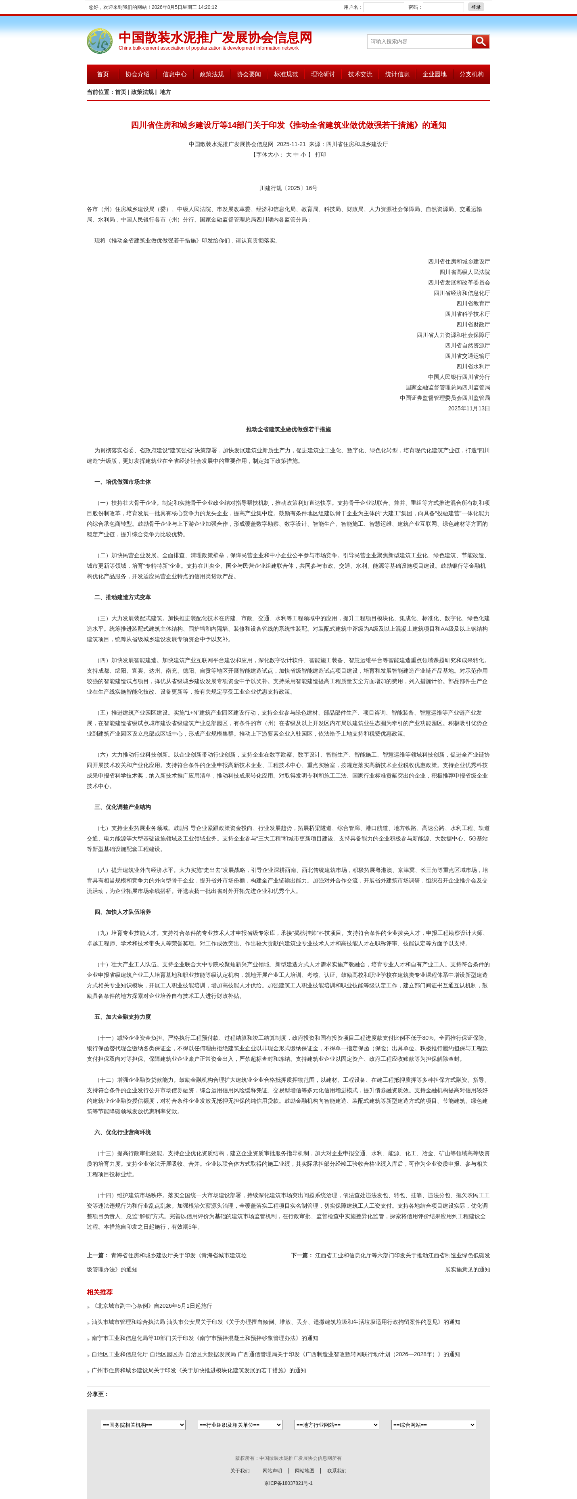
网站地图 (304, 1471)
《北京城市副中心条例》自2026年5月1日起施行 (152, 1305)
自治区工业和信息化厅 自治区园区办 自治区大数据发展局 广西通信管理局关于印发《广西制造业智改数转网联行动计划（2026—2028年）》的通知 (276, 1354)
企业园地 (434, 74)
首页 (103, 74)
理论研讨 (323, 74)
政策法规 (212, 74)
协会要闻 (249, 74)
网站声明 (272, 1471)
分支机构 (472, 74)
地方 (165, 92)
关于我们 (240, 1471)
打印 (320, 154)
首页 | (123, 92)
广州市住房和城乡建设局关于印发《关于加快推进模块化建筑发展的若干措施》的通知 (199, 1370)
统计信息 (397, 74)
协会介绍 (137, 74)
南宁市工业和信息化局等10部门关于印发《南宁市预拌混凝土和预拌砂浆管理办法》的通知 (205, 1338)
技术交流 (360, 74)
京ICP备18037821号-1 (288, 1483)
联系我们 (337, 1471)
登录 (476, 7)
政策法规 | (145, 92)
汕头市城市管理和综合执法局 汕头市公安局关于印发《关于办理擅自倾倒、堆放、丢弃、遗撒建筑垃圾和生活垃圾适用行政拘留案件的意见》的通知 (276, 1322)
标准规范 (286, 74)
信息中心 (175, 74)
